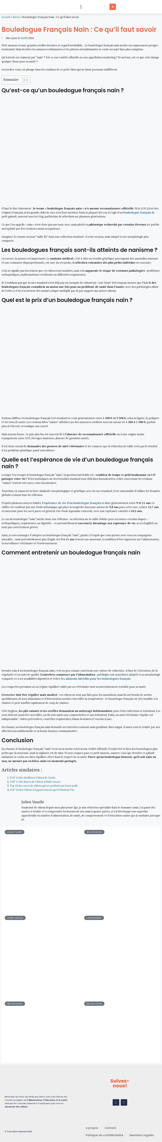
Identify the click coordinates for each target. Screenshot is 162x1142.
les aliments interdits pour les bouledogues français (95, 678)
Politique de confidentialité (104, 1135)
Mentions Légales (142, 1135)
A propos (92, 1128)
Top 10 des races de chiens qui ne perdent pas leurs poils (44, 785)
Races (16, 17)
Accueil (6, 17)
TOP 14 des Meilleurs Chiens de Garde (33, 777)
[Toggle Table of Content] (23, 80)
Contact (110, 1128)
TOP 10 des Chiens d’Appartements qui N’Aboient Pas (42, 790)
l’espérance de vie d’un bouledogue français (71, 503)
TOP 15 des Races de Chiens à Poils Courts (35, 781)
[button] (81, 6)
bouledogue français (137, 212)
